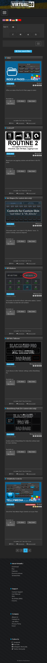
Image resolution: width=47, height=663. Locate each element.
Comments (21, 123)
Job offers (15, 621)
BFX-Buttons (11, 268)
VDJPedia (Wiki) (17, 598)
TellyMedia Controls (14, 479)
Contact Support (17, 592)
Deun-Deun (38, 293)
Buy (13, 569)
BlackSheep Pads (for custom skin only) (21, 409)
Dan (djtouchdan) (36, 364)
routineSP (10, 128)
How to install (31, 123)
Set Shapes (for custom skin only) (19, 198)
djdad (40, 83)
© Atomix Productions (23, 660)
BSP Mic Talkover (13, 338)
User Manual (16, 594)
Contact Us (15, 619)
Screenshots (16, 575)
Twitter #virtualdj (18, 649)
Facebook (16, 642)
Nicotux (39, 223)
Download (15, 567)
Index (9, 58)
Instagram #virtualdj (19, 647)
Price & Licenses (17, 573)
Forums (14, 601)
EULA (14, 626)
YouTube (15, 644)
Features (15, 571)
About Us (15, 617)
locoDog (39, 153)
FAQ (13, 596)
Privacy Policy (16, 624)
